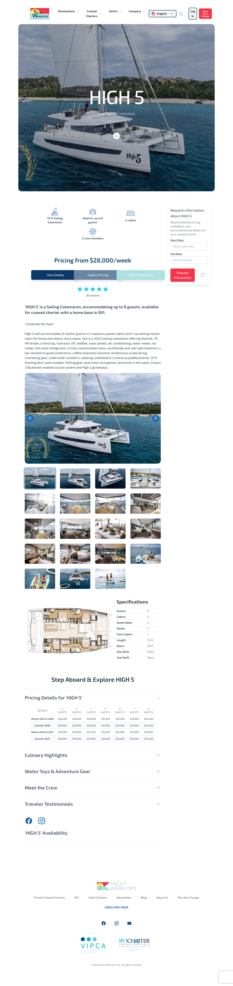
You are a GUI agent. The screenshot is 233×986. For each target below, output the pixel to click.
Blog (144, 897)
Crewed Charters (94, 13)
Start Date (177, 240)
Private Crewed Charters (49, 897)
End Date (176, 254)
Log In (193, 13)
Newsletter (124, 897)
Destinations (69, 11)
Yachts (115, 11)
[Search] (182, 13)
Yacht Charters (97, 897)
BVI (77, 897)
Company (137, 11)
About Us (162, 897)
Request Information (182, 275)
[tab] (40, 478)
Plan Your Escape (205, 13)
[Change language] (162, 13)
